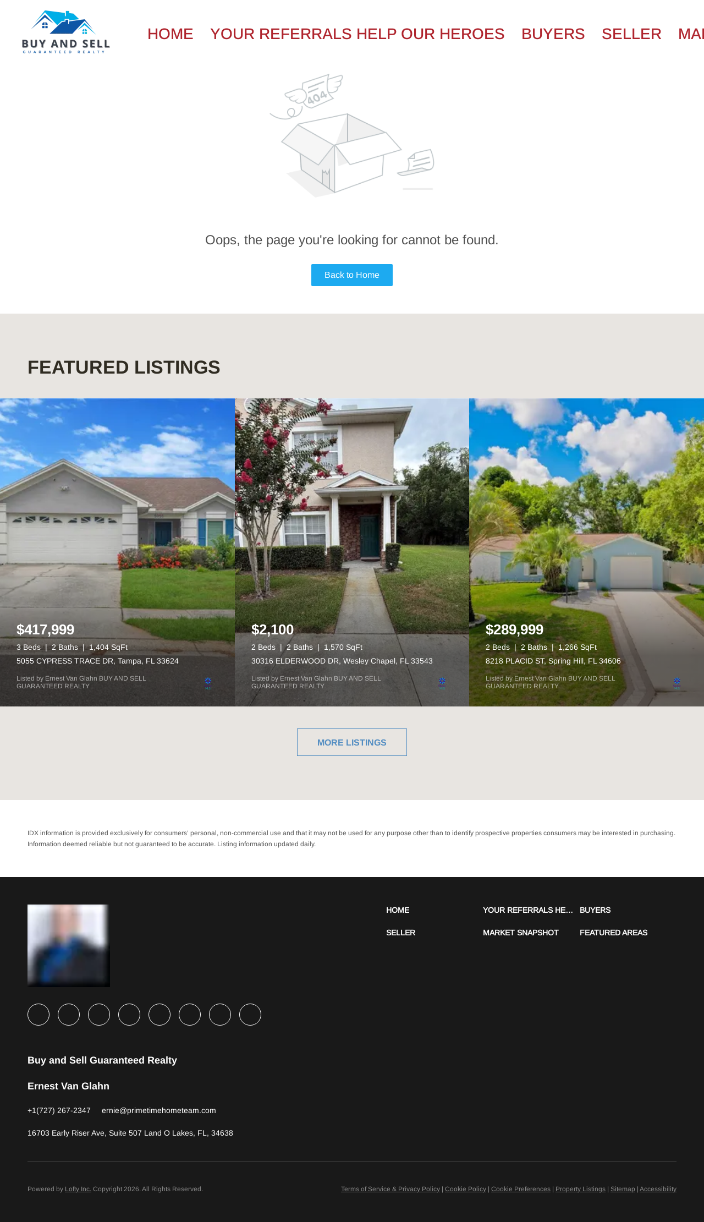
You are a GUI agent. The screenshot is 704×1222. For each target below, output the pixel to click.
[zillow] (129, 1015)
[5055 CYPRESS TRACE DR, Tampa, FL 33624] (117, 552)
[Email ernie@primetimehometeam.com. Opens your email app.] (159, 1110)
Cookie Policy (465, 1189)
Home (170, 33)
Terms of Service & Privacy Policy (390, 1189)
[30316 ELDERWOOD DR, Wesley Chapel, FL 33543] (352, 552)
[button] (434, 910)
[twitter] (99, 1015)
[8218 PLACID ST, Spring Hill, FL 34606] (586, 552)
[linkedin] (69, 1015)
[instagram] (159, 1015)
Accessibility (658, 1189)
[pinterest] (220, 1015)
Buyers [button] (553, 33)
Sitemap (622, 1189)
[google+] (250, 1015)
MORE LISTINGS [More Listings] (352, 742)
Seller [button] (632, 33)
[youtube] (190, 1015)
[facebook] (39, 1015)
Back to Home (352, 275)
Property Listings (581, 1189)
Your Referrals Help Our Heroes (357, 33)
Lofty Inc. (78, 1189)
